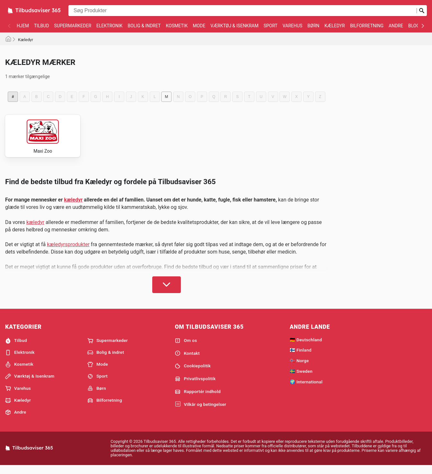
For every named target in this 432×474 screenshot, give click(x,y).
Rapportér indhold (198, 399)
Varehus (293, 25)
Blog (413, 25)
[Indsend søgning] (422, 10)
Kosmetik (177, 25)
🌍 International (306, 389)
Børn (313, 25)
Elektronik (109, 25)
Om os (186, 348)
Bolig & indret (144, 25)
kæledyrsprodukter (68, 252)
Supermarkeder (72, 25)
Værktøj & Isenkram (234, 25)
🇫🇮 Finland (301, 357)
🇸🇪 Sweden (301, 378)
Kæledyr (334, 25)
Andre (396, 25)
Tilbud (41, 25)
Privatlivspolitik (195, 386)
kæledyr (73, 207)
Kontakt (187, 360)
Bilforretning (367, 25)
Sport (271, 25)
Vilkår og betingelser (200, 412)
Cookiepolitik (193, 373)
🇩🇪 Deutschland (306, 347)
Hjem (23, 25)
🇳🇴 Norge (299, 368)
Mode (199, 25)
